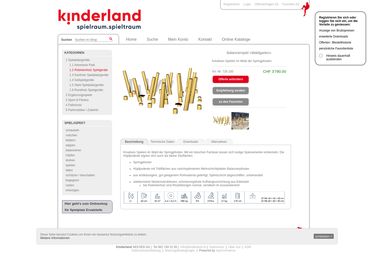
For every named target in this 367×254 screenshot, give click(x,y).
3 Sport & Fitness (77, 100)
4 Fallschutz (74, 105)
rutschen (71, 135)
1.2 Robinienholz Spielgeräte (89, 70)
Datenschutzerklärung (146, 250)
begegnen (72, 180)
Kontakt (205, 39)
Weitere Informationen (55, 238)
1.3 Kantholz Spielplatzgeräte (89, 75)
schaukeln (72, 130)
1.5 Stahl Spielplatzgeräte (87, 85)
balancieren (73, 150)
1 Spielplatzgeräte (78, 60)
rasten (70, 185)
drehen (70, 160)
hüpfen (70, 155)
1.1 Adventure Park (82, 65)
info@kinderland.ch (193, 247)
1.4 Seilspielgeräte (82, 80)
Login (247, 4)
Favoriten (288, 4)
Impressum (216, 247)
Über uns (234, 247)
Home (131, 39)
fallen (69, 170)
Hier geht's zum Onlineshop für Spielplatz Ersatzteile (86, 207)
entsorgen (72, 190)
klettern (71, 140)
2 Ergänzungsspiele (79, 95)
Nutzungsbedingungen (180, 250)
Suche (152, 39)
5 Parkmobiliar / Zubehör (82, 110)
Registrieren (231, 4)
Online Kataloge (236, 39)
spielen (70, 165)
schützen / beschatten (80, 175)
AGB (247, 247)
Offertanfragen (265, 4)
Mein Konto (178, 39)
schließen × (323, 236)
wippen (70, 145)
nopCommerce (225, 250)
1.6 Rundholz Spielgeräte (86, 90)
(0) (276, 4)
